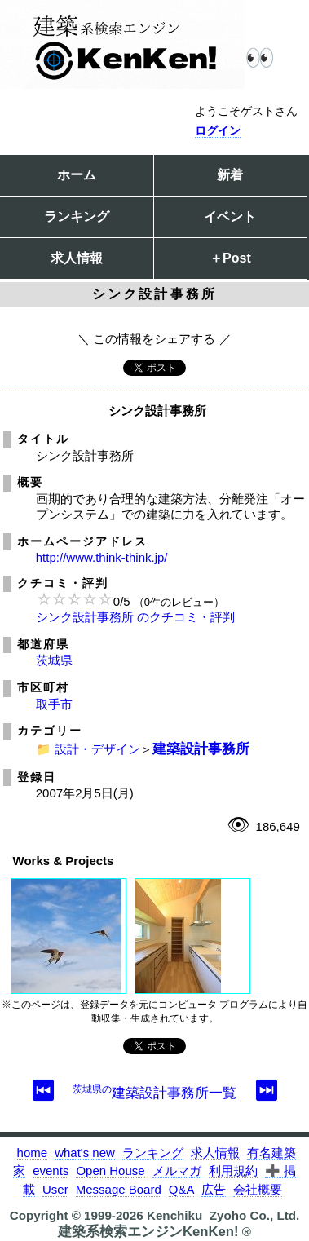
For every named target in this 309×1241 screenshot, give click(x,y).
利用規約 (233, 1170)
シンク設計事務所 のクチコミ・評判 (135, 617)
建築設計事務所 (200, 748)
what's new (85, 1152)
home (32, 1152)
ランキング (76, 216)
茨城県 (54, 660)
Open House (110, 1170)
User (55, 1189)
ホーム (76, 175)
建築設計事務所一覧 (154, 1092)
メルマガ (176, 1170)
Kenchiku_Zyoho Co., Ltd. (223, 1215)
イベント (230, 216)
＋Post (230, 258)
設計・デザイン (97, 749)
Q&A (182, 1189)
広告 (213, 1189)
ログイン (218, 130)
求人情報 (77, 258)
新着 (230, 175)
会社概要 (257, 1189)
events (50, 1170)
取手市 (54, 704)
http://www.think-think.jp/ (102, 557)
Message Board (118, 1189)
